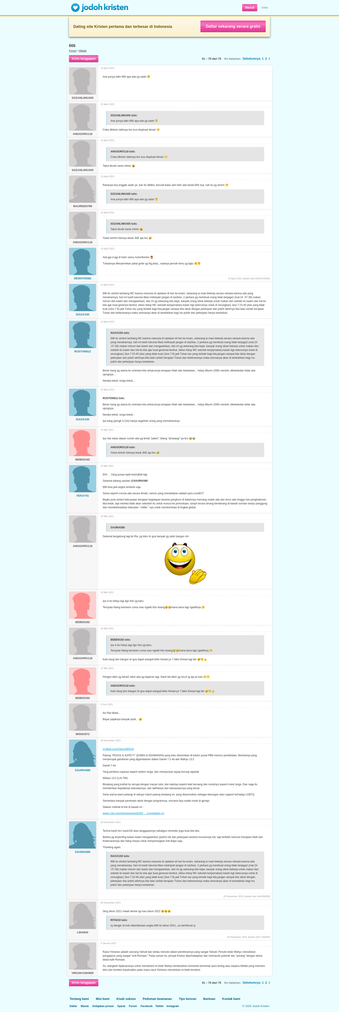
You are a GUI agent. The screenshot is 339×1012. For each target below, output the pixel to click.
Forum (73, 50)
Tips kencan (187, 999)
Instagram (172, 1006)
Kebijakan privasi (103, 1006)
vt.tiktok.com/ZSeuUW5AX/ (118, 749)
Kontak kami (231, 999)
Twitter (159, 1006)
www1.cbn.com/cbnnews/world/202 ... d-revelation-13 (133, 813)
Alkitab (82, 50)
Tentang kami (79, 999)
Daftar (265, 7)
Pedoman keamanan (157, 999)
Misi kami (102, 999)
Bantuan (209, 999)
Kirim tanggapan (84, 58)
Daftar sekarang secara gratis (233, 26)
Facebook (147, 1006)
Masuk (249, 7)
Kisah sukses (126, 999)
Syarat (121, 1006)
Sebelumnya (251, 58)
